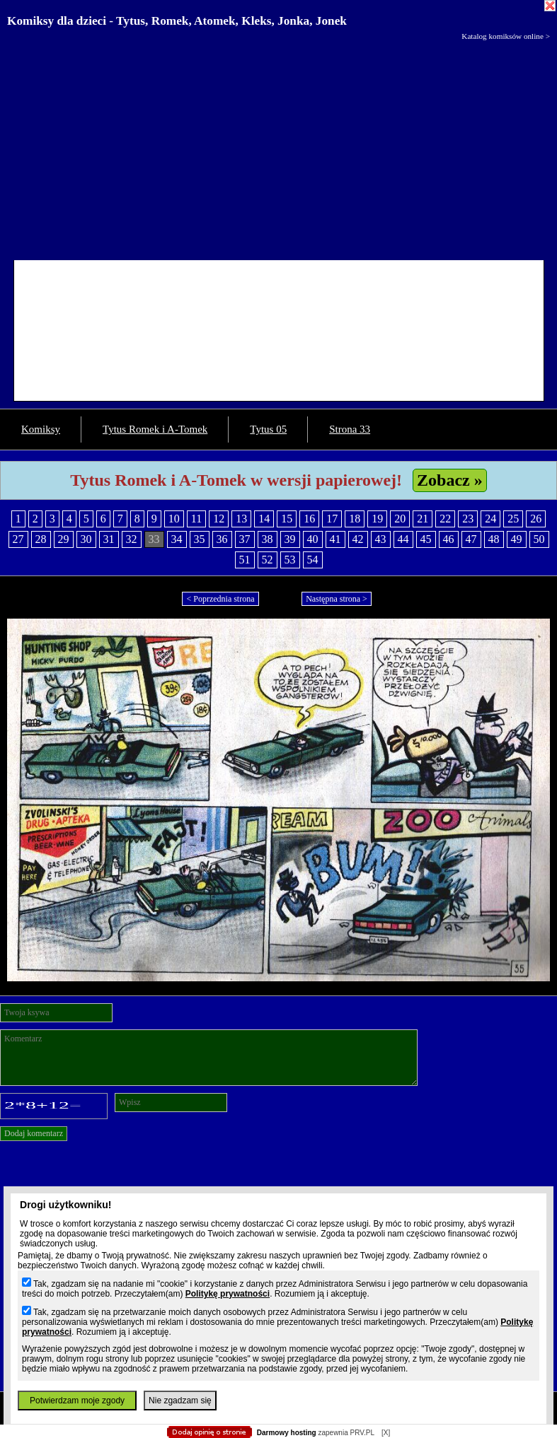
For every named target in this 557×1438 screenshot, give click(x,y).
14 (264, 519)
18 (354, 519)
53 (290, 560)
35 (199, 539)
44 (403, 539)
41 (335, 539)
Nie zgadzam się (180, 1400)
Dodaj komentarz (33, 1133)
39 (290, 539)
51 (245, 560)
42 (358, 539)
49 (516, 539)
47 (471, 539)
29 (63, 539)
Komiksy (40, 429)
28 (41, 539)
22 (445, 519)
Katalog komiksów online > (505, 36)
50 (539, 539)
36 (222, 539)
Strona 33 (349, 429)
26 (535, 519)
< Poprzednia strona (220, 599)
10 (174, 519)
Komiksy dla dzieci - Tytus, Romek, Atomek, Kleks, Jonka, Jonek (177, 21)
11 (196, 519)
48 (494, 539)
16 (309, 519)
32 (131, 539)
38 (267, 539)
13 (241, 519)
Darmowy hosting (286, 1433)
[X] (385, 1433)
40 (312, 539)
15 (286, 519)
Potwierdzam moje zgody (77, 1400)
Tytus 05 (268, 429)
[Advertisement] (278, 147)
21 (422, 519)
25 (513, 519)
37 (245, 539)
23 (467, 519)
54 (312, 560)
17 (332, 519)
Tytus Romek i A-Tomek (155, 429)
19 (377, 519)
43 (380, 539)
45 (426, 539)
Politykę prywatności (227, 1294)
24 (490, 519)
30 (86, 539)
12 (218, 519)
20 (400, 519)
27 (18, 539)
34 (177, 539)
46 (448, 539)
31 (109, 539)
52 (267, 560)
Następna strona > (336, 599)
